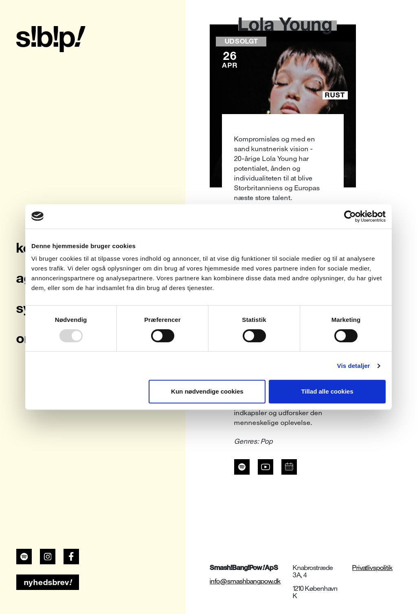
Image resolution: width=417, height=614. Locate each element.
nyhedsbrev (48, 582)
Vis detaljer (353, 365)
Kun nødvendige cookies (207, 391)
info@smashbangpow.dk (245, 581)
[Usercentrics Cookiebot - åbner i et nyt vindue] (350, 216)
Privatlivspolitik (372, 568)
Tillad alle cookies (327, 391)
